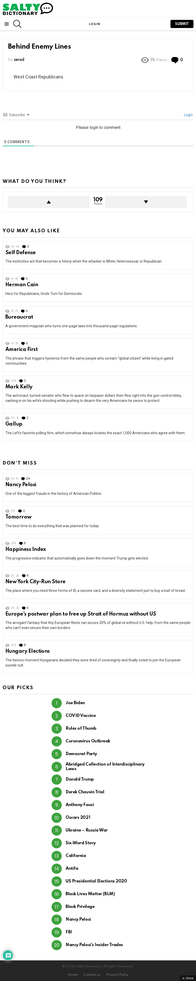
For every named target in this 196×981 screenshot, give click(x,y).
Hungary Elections (27, 651)
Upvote (49, 202)
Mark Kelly (18, 387)
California (76, 856)
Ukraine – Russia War (87, 830)
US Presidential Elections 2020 (96, 881)
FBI (69, 932)
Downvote (146, 202)
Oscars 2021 (78, 817)
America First (21, 349)
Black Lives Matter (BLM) (90, 894)
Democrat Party (81, 754)
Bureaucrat (19, 317)
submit (182, 24)
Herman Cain (21, 285)
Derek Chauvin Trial (85, 792)
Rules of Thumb (81, 728)
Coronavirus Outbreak (88, 741)
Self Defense (20, 252)
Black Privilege (80, 907)
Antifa (72, 868)
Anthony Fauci (80, 805)
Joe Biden (75, 703)
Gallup (13, 424)
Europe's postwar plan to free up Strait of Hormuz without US (80, 614)
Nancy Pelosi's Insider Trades (94, 945)
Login (188, 115)
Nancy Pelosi (20, 484)
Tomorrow (18, 517)
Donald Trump (80, 779)
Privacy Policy (117, 974)
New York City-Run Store (35, 581)
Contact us (91, 974)
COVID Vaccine (81, 716)
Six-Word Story (81, 843)
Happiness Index (25, 549)
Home (73, 974)
